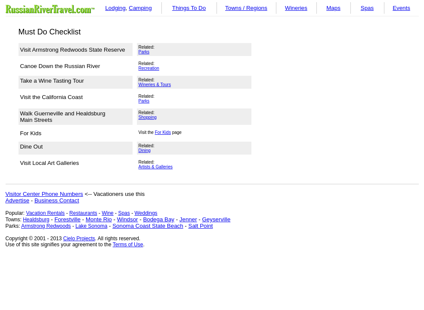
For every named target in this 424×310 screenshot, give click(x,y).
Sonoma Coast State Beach (147, 226)
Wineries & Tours (155, 84)
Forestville (67, 219)
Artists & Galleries (156, 166)
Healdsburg (36, 220)
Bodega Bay (158, 219)
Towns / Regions (246, 8)
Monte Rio (99, 219)
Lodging (115, 8)
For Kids (163, 132)
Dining (145, 150)
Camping (140, 8)
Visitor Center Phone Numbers (45, 194)
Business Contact (56, 200)
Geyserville (216, 219)
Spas (367, 8)
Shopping (148, 117)
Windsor (127, 219)
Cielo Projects (79, 239)
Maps (333, 8)
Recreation (149, 68)
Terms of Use (128, 245)
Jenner (188, 219)
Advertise (18, 200)
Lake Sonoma (91, 226)
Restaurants (83, 213)
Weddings (145, 213)
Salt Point (201, 226)
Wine (107, 213)
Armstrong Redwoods (46, 226)
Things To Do (189, 8)
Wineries (296, 8)
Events (401, 8)
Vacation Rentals (45, 213)
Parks (144, 52)
